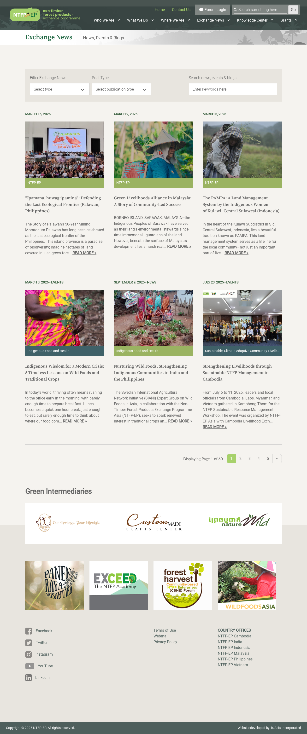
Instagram (44, 654)
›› (277, 458)
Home (160, 9)
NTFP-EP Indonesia (234, 647)
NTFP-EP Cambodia (234, 636)
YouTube (45, 666)
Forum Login (212, 9)
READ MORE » (84, 253)
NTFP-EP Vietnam (233, 665)
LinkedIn (42, 677)
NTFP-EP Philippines (235, 659)
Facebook (44, 631)
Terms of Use (165, 630)
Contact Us (181, 9)
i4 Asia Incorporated (286, 728)
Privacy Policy (165, 642)
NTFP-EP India (230, 642)
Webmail (161, 636)
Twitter (41, 642)
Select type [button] (43, 89)
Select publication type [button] (115, 89)
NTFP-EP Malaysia (233, 653)
